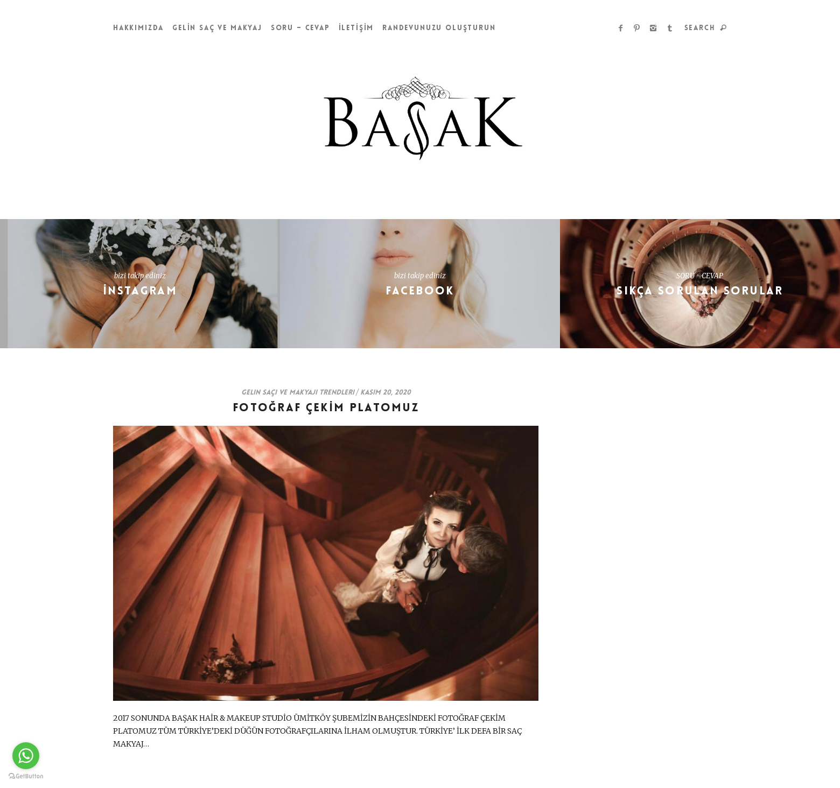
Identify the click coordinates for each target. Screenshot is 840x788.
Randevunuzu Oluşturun (438, 28)
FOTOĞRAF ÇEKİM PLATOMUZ (326, 408)
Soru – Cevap (300, 28)
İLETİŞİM (356, 28)
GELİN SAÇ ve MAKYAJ (217, 28)
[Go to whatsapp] (25, 755)
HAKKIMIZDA (138, 28)
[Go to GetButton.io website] (26, 776)
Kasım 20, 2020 (385, 392)
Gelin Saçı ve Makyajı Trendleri (297, 392)
